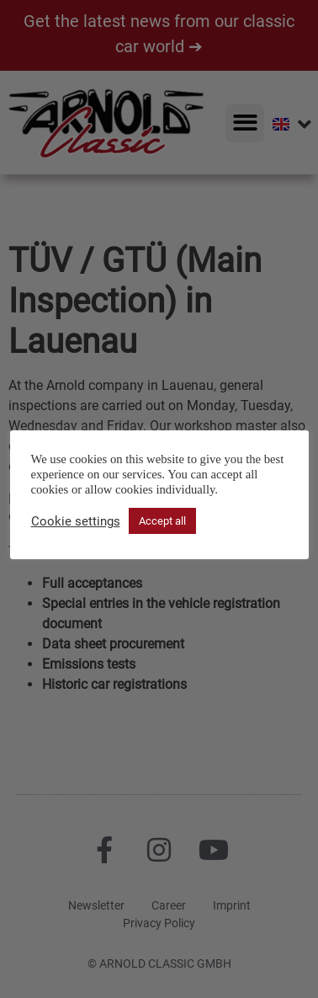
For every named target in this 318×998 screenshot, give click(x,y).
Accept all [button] (162, 521)
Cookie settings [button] (75, 521)
